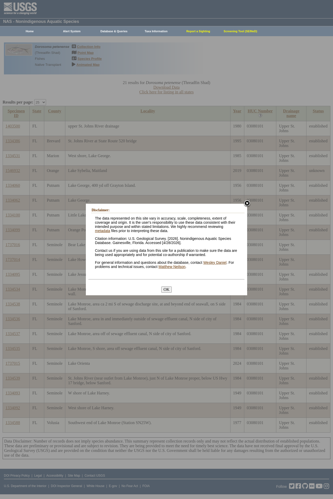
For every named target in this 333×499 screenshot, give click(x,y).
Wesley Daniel (214, 262)
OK (166, 289)
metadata (102, 231)
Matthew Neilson (171, 267)
